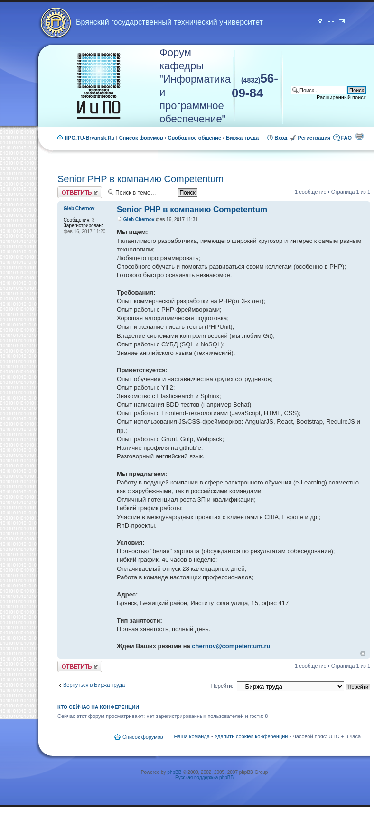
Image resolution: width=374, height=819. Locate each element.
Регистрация (314, 137)
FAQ (346, 137)
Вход (280, 137)
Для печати (359, 135)
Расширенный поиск (341, 97)
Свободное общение (195, 137)
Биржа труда (242, 137)
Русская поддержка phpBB (204, 777)
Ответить (79, 192)
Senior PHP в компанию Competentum (140, 179)
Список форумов (141, 137)
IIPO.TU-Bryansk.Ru (90, 137)
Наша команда (192, 736)
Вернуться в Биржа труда (94, 685)
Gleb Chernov (139, 219)
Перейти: (222, 686)
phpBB (174, 772)
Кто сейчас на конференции (98, 707)
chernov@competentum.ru (231, 646)
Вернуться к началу (362, 653)
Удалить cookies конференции (251, 736)
